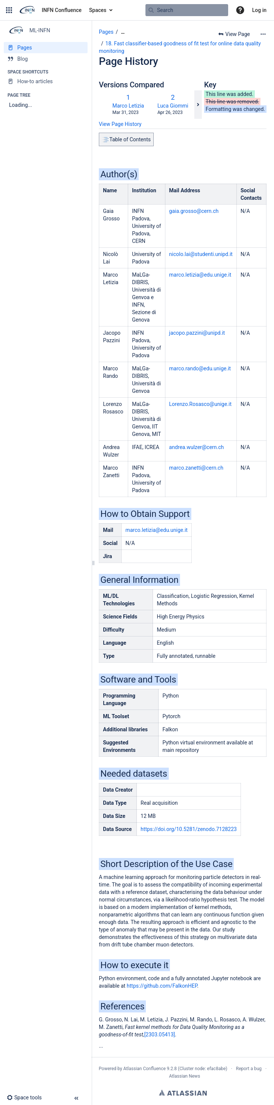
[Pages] (46, 47)
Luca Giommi (172, 106)
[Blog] (46, 58)
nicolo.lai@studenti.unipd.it (201, 254)
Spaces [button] (97, 10)
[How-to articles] (46, 81)
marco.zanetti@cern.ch (196, 468)
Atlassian (183, 1093)
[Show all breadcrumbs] (123, 32)
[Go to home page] (49, 10)
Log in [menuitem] (259, 10)
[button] (9, 10)
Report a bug (249, 1068)
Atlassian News (184, 1076)
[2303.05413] (159, 1035)
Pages (106, 32)
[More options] (263, 34)
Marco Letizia (128, 106)
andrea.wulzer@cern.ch (196, 447)
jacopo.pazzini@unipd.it (197, 333)
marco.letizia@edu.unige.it (200, 275)
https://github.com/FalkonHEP (162, 986)
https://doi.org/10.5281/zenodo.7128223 (189, 829)
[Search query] (186, 10)
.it (200, 368)
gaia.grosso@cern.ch (194, 211)
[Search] (151, 10)
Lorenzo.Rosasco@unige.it (200, 404)
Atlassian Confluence (144, 1068)
